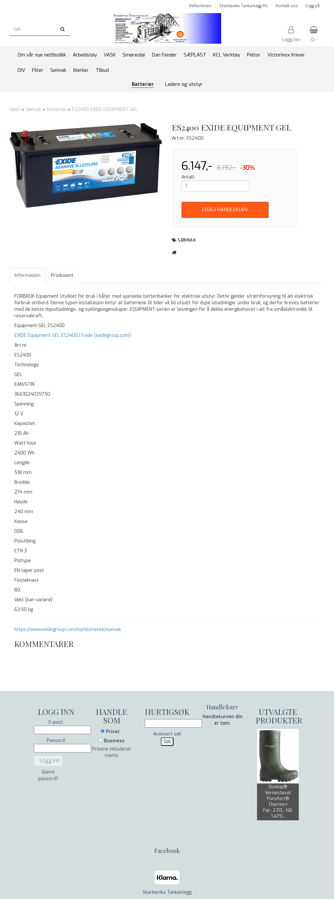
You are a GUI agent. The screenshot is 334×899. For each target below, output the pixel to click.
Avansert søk (167, 734)
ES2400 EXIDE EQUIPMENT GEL (105, 109)
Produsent (62, 275)
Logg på (313, 5)
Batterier (56, 109)
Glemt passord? (48, 775)
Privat (110, 732)
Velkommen (200, 5)
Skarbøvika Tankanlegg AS (243, 5)
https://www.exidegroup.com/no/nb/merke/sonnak (67, 629)
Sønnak (33, 109)
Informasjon (27, 275)
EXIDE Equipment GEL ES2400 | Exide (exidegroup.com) (72, 335)
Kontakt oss (287, 5)
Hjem (14, 109)
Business (112, 741)
